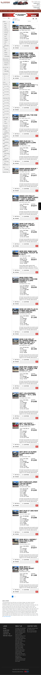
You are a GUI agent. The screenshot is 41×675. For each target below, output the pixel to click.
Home (4, 628)
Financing (6, 632)
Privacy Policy (7, 635)
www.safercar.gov (7, 616)
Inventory (6, 630)
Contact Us (6, 633)
